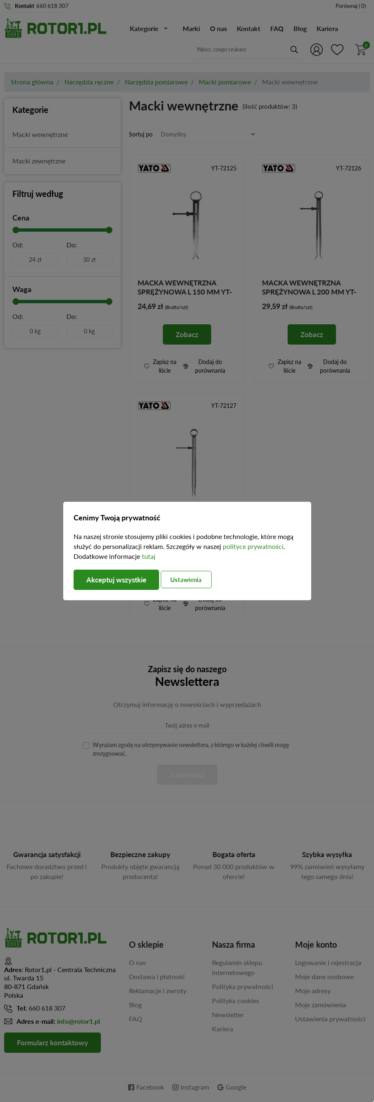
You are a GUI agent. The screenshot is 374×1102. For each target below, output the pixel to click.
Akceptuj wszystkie (119, 579)
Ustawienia (194, 579)
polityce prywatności (253, 546)
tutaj (148, 556)
